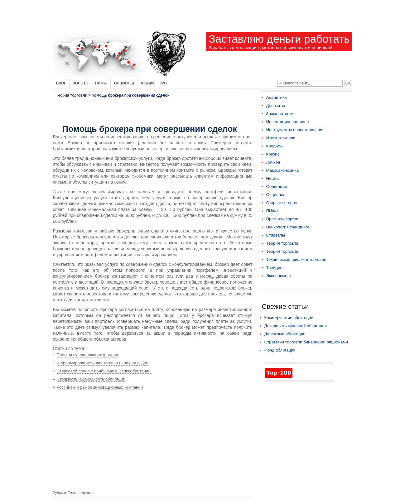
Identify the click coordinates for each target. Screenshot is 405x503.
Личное (273, 162)
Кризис (273, 154)
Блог (61, 83)
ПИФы (272, 210)
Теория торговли (72, 95)
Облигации (276, 186)
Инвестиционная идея (287, 121)
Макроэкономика (282, 170)
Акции (147, 83)
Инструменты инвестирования (295, 129)
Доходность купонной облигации (295, 325)
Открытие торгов (282, 202)
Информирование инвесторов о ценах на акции (103, 363)
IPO (163, 83)
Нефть (272, 178)
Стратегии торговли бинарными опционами (306, 342)
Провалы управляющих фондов (87, 354)
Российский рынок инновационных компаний (100, 387)
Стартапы (275, 235)
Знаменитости (280, 113)
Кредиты (274, 146)
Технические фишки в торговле (296, 259)
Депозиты (275, 105)
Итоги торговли (281, 138)
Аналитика (276, 97)
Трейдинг (275, 267)
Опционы (124, 83)
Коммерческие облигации (289, 317)
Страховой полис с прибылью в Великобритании (104, 371)
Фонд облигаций (280, 350)
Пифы (101, 83)
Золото (81, 83)
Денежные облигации (285, 334)
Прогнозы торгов (282, 219)
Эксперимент (279, 275)
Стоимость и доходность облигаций (91, 379)
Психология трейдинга (288, 227)
